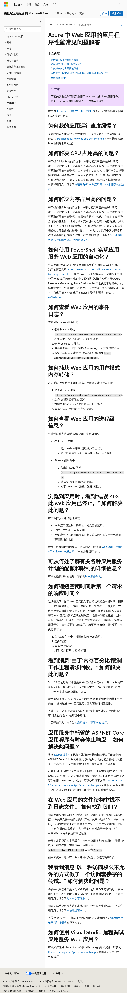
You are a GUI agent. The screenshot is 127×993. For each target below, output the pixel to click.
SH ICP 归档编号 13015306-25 (18, 981)
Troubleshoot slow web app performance (80, 138)
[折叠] (40, 22)
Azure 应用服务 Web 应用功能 (74, 111)
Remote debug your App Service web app (72, 952)
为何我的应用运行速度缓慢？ (66, 59)
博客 (76, 986)
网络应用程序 (84, 24)
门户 (104, 13)
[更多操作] (121, 24)
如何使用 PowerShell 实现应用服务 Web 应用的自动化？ (79, 72)
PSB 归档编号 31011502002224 (56, 981)
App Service (66, 24)
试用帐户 (116, 13)
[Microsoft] (6, 4)
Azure (52, 24)
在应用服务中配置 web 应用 (91, 722)
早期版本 (65, 986)
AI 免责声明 (50, 986)
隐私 (80, 981)
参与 (87, 986)
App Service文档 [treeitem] (15, 36)
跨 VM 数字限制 (76, 898)
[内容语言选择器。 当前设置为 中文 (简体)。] (12, 973)
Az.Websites (55, 297)
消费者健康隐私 (11, 990)
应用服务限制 (93, 576)
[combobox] (22, 29)
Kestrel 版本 (61, 754)
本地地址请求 (75, 910)
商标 (41, 990)
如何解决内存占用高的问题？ (66, 68)
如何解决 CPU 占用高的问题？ (66, 64)
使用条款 (30, 990)
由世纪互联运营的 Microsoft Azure (20, 986)
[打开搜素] (119, 4)
